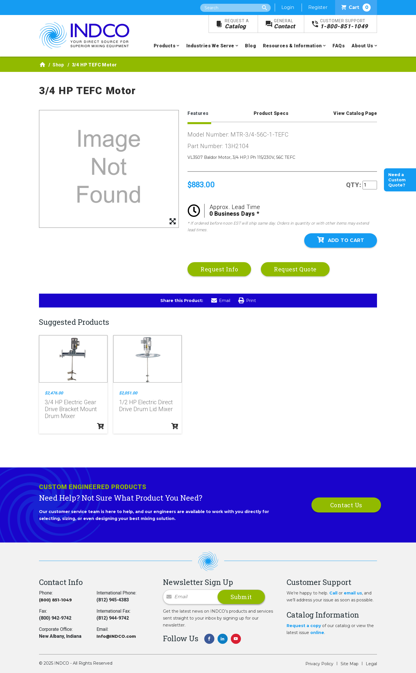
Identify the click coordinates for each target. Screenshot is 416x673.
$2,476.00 (54, 393)
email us (353, 593)
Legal (371, 663)
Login (287, 7)
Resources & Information (292, 46)
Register (318, 7)
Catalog (237, 24)
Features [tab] (197, 113)
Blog (250, 46)
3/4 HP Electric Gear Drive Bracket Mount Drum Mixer (71, 409)
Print (247, 300)
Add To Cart (340, 240)
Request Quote (295, 269)
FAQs (339, 46)
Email (220, 300)
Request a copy (304, 625)
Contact (284, 24)
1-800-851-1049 (344, 24)
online (317, 632)
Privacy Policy (319, 663)
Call (333, 593)
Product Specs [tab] (271, 113)
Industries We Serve (210, 46)
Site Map (350, 663)
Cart (356, 7)
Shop (58, 65)
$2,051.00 (128, 393)
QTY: (353, 185)
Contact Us (346, 505)
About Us (362, 46)
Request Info (219, 269)
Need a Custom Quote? (397, 180)
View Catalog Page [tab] (355, 113)
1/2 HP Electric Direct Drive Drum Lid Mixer (146, 406)
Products (164, 46)
